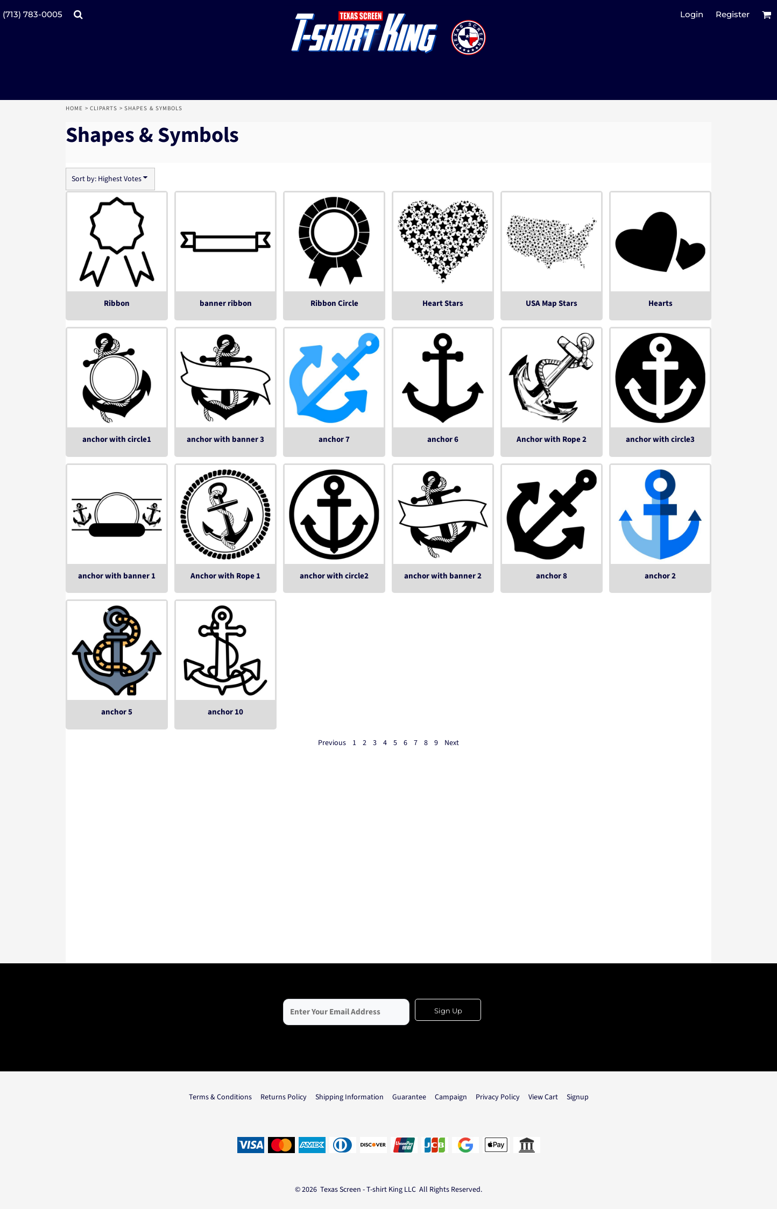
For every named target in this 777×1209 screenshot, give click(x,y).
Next (451, 743)
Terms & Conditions (220, 1097)
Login (691, 14)
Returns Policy (283, 1097)
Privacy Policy (498, 1097)
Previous (332, 743)
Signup (578, 1097)
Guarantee (409, 1097)
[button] (78, 14)
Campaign (451, 1097)
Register (733, 14)
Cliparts (104, 108)
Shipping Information (349, 1097)
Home (74, 108)
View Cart (543, 1097)
